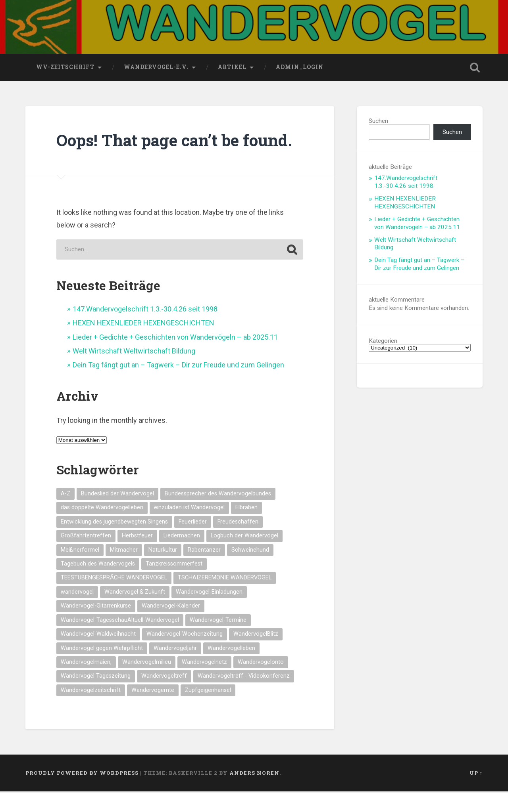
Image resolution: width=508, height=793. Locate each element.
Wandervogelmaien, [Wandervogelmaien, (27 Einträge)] (86, 663)
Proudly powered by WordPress (82, 774)
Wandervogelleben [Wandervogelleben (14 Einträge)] (231, 649)
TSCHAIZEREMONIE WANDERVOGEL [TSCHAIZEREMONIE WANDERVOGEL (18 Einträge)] (224, 579)
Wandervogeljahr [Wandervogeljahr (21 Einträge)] (175, 649)
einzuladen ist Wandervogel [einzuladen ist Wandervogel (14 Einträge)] (189, 509)
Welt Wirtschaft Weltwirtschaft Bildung (134, 352)
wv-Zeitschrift (65, 68)
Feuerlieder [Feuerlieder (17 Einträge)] (193, 523)
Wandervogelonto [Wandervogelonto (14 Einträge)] (261, 663)
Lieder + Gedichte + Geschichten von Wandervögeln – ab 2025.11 (175, 338)
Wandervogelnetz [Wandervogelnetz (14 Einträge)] (204, 663)
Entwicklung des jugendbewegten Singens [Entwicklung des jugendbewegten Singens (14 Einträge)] (114, 523)
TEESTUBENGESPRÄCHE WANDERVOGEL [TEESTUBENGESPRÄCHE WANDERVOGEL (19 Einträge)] (114, 579)
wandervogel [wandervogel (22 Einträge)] (77, 593)
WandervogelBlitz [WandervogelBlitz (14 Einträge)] (255, 635)
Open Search (475, 68)
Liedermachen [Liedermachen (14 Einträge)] (182, 537)
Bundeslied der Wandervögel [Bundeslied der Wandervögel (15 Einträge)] (117, 495)
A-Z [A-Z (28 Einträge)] (65, 495)
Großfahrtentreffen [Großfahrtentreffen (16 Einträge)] (86, 537)
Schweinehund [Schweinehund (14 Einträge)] (250, 551)
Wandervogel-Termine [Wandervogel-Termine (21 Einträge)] (218, 621)
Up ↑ (476, 774)
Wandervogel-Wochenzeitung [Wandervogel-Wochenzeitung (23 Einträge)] (184, 635)
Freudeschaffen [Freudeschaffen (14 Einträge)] (237, 523)
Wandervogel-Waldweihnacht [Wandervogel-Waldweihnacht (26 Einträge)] (98, 635)
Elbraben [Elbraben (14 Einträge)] (246, 509)
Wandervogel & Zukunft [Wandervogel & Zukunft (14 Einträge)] (134, 593)
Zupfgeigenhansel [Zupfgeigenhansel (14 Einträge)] (208, 691)
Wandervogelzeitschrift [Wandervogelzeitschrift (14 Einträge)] (91, 691)
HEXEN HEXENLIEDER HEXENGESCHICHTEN (143, 324)
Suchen (378, 122)
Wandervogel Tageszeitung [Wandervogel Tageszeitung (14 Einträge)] (96, 677)
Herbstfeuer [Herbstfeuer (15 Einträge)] (137, 537)
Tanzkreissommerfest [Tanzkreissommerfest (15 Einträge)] (174, 565)
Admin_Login (299, 68)
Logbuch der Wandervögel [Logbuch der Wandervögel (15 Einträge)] (244, 537)
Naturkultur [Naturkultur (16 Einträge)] (162, 551)
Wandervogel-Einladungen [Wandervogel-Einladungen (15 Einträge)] (209, 593)
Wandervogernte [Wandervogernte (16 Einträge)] (152, 691)
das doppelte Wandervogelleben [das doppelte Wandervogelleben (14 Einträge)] (102, 509)
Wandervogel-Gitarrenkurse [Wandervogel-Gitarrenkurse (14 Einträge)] (96, 607)
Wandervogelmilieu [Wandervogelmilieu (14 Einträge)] (146, 663)
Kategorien (383, 343)
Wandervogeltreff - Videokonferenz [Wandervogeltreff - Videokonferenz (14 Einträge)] (244, 677)
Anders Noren (254, 774)
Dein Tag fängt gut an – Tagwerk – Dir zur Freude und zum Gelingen (178, 366)
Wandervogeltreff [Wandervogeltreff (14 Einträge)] (164, 677)
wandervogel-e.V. (156, 68)
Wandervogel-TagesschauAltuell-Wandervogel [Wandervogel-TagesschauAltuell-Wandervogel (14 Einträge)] (120, 621)
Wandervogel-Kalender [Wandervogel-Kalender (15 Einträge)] (171, 607)
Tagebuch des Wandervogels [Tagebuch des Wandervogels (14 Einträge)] (98, 565)
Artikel (232, 68)
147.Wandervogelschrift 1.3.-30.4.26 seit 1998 (145, 310)
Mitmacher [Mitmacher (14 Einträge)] (124, 551)
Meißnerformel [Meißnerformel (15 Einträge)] (80, 551)
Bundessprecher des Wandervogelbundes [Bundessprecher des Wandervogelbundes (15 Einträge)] (218, 495)
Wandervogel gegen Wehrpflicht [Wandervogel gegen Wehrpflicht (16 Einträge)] (102, 649)
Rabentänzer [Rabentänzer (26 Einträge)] (204, 551)
